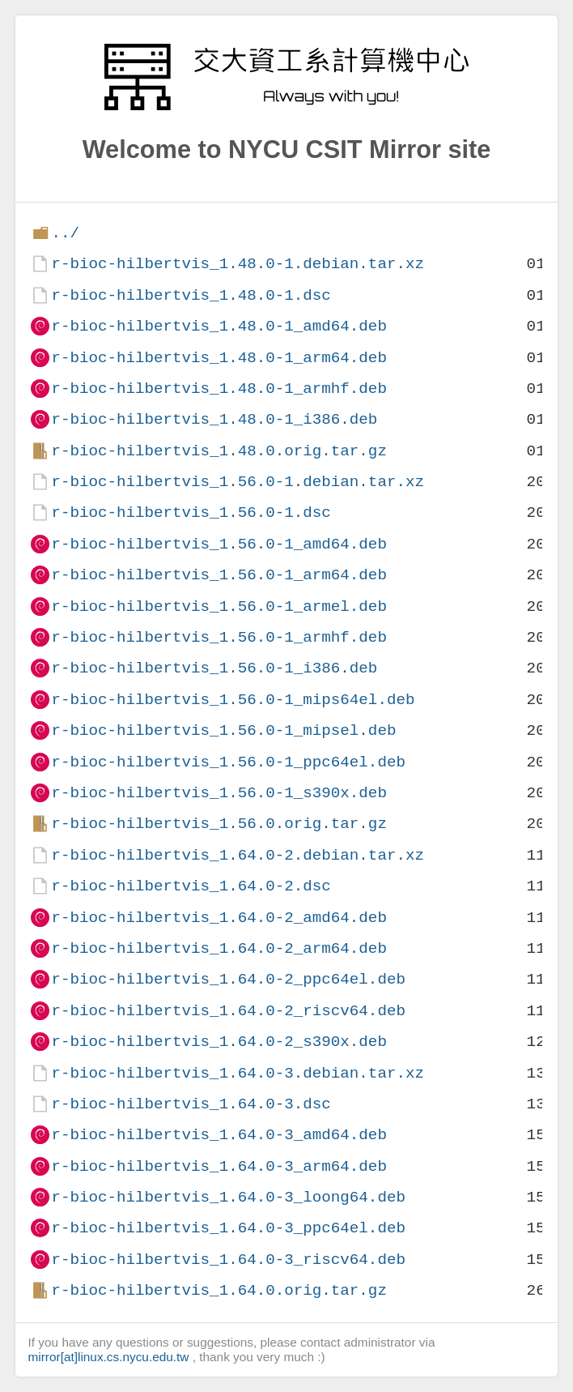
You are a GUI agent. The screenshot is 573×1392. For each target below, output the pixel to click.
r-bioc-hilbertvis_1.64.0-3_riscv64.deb (228, 1259)
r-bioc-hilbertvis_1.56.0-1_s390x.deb (218, 793)
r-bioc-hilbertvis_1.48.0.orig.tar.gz (218, 451)
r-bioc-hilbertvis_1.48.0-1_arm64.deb (218, 358)
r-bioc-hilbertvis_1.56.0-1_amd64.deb (218, 544)
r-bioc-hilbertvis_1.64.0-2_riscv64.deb (228, 1011)
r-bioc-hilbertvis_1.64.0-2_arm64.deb (218, 948)
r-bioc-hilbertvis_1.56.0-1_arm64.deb (218, 575)
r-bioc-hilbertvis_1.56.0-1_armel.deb (218, 606)
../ (65, 233)
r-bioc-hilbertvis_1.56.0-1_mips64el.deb (232, 700)
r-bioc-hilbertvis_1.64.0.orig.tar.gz (218, 1290)
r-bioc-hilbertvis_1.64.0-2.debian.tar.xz (237, 855)
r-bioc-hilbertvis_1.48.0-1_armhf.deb (218, 388)
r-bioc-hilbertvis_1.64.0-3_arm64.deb (218, 1166)
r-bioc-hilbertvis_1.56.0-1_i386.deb (214, 668)
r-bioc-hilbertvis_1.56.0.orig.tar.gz (218, 824)
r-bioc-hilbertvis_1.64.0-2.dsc (190, 886)
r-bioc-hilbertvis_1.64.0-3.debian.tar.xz (237, 1073)
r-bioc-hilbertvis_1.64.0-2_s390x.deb (218, 1042)
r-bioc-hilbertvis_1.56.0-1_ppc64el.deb (228, 762)
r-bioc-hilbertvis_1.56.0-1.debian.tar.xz (237, 482)
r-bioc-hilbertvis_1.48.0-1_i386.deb (214, 419)
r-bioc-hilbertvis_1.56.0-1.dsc (190, 512)
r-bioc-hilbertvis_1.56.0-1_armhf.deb (218, 637)
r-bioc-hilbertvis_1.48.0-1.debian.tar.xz (237, 264)
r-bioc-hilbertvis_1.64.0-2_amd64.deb (218, 918)
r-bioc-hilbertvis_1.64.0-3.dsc (190, 1104)
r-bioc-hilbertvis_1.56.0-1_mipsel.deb (223, 730)
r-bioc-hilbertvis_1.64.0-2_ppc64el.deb (228, 979)
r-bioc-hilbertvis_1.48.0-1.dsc (190, 295)
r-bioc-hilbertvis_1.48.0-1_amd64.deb (218, 326)
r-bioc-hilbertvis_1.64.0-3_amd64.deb (218, 1135)
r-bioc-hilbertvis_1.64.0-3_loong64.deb (228, 1197)
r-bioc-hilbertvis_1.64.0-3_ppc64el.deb (228, 1228)
